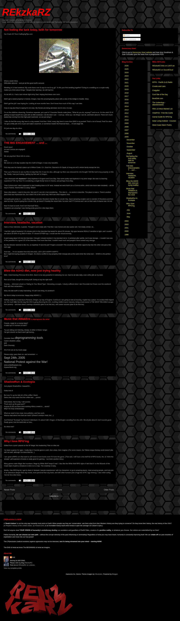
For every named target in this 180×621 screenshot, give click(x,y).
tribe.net (56, 445)
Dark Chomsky (9, 345)
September (131, 150)
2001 (127, 228)
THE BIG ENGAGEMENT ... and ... (25, 142)
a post (15, 445)
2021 (127, 83)
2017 (127, 96)
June (129, 213)
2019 (127, 89)
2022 (127, 79)
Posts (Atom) (64, 496)
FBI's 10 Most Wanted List (162, 109)
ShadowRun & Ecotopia (19, 381)
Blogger (115, 574)
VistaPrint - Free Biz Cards (162, 113)
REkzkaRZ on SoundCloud (162, 70)
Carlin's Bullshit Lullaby (12, 341)
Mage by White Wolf (41, 464)
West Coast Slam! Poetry (162, 125)
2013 (127, 110)
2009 (127, 123)
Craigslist (156, 90)
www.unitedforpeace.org (12, 365)
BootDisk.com (157, 98)
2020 (127, 86)
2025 (127, 69)
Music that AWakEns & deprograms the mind (131, 192)
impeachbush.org (10, 367)
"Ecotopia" (17, 420)
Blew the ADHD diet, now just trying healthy (32, 270)
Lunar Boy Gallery (29, 199)
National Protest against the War (25, 361)
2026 (127, 66)
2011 (127, 117)
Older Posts (109, 490)
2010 (127, 120)
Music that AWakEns (26, 318)
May (128, 217)
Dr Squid (63, 167)
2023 (127, 76)
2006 (127, 133)
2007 (127, 130)
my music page (21, 350)
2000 (127, 231)
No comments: (11, 134)
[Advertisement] (33, 504)
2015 (127, 103)
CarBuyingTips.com (26, 34)
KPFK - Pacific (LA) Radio (162, 82)
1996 (127, 235)
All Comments (129, 39)
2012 (127, 113)
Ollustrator (98, 574)
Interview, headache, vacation (23, 222)
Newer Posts (9, 490)
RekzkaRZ (28, 563)
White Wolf (72, 464)
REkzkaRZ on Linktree (26, 565)
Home (59, 490)
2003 (127, 224)
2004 (127, 221)
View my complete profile (13, 568)
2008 (127, 127)
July (128, 210)
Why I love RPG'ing (16, 441)
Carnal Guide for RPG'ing (162, 117)
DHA (31, 275)
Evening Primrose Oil (20, 275)
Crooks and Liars (158, 86)
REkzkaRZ (26, 12)
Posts (126, 35)
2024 (127, 73)
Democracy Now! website (142, 52)
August (129, 153)
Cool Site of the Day (160, 94)
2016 (127, 100)
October (130, 147)
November (131, 143)
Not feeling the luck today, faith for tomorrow (33, 29)
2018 (127, 93)
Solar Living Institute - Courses (164, 121)
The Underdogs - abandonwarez (158, 104)
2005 (127, 137)
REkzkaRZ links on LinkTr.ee (163, 66)
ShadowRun (17, 386)
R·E (13, 557)
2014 (127, 106)
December (131, 140)
